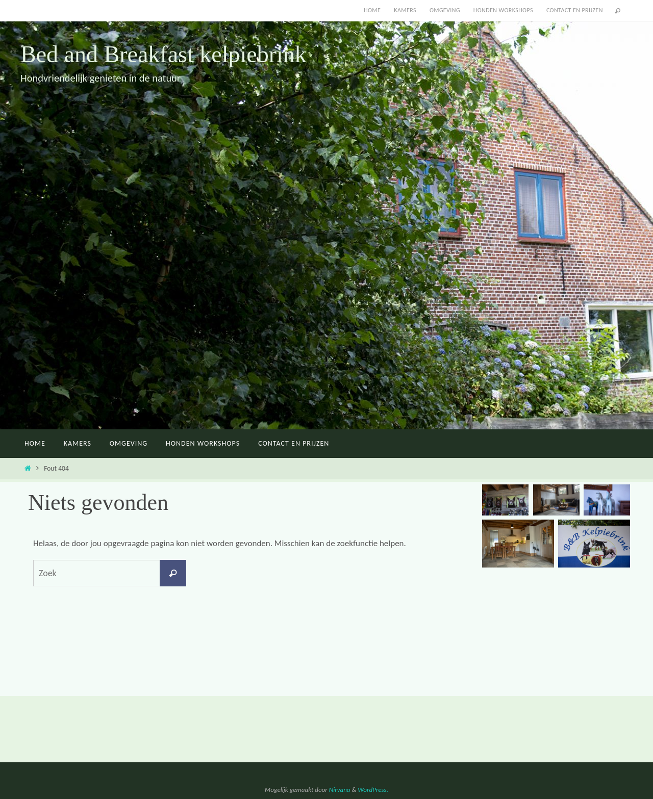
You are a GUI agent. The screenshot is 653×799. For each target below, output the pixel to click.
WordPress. (373, 789)
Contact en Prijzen (574, 10)
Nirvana (339, 789)
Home (372, 10)
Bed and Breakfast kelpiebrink (163, 54)
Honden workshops (503, 10)
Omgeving (445, 10)
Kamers (405, 10)
